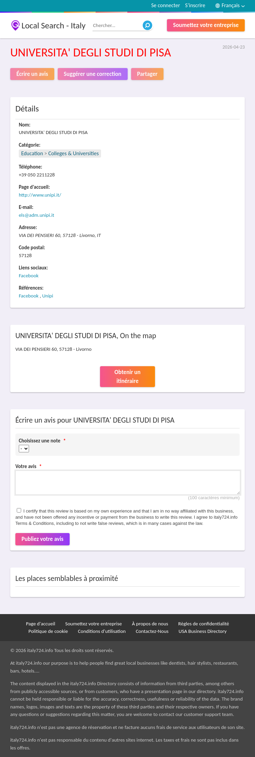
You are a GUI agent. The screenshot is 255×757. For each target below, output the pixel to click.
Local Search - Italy (54, 25)
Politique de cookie (48, 631)
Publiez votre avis (42, 539)
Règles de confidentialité (203, 624)
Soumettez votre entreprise (206, 25)
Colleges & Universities (73, 153)
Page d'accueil (40, 624)
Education (32, 153)
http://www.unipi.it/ (40, 195)
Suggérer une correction (93, 74)
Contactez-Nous (152, 631)
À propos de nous (150, 624)
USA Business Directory (203, 631)
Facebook (29, 276)
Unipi (47, 296)
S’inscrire (195, 5)
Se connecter (165, 5)
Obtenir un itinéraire (127, 377)
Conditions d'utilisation (102, 631)
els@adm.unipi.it (36, 215)
